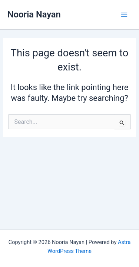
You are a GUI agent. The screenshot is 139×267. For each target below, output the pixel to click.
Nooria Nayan (34, 14)
